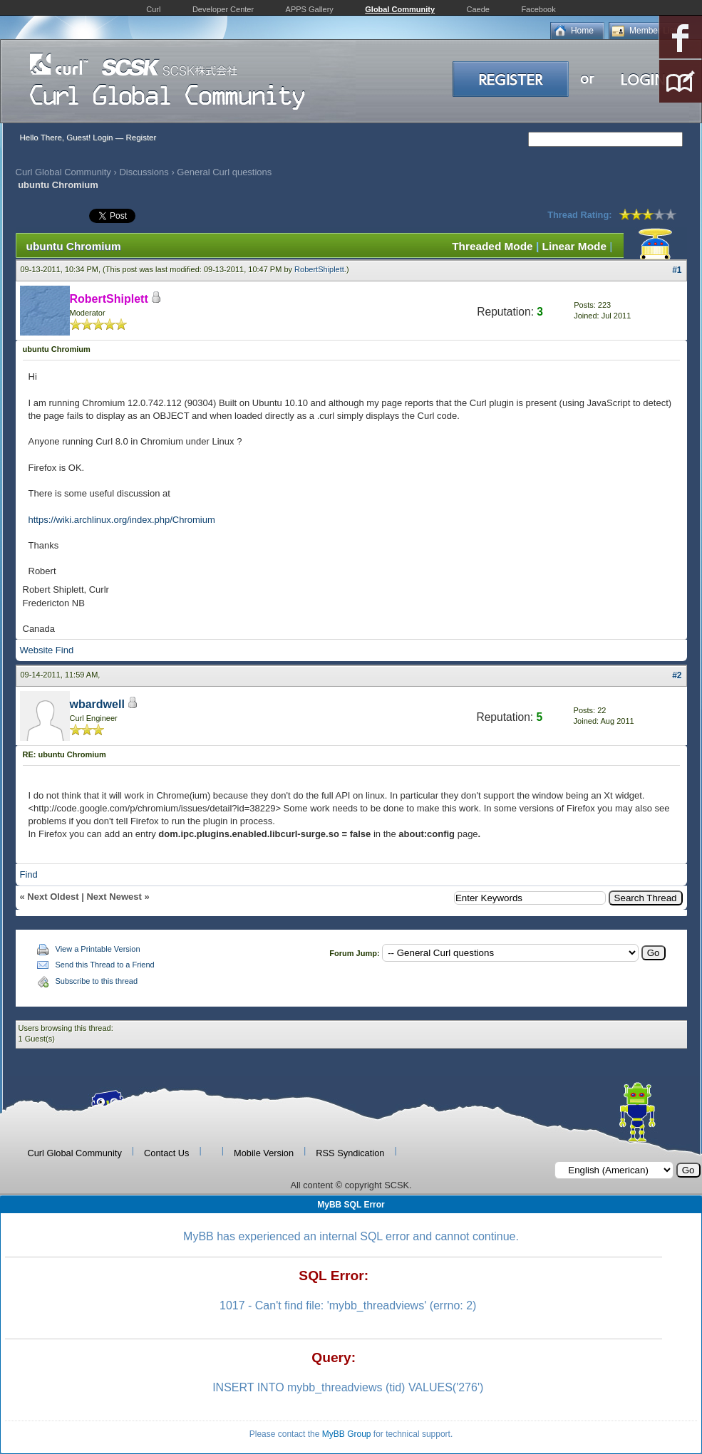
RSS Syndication (350, 1153)
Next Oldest (52, 896)
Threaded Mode (492, 246)
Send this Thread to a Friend (105, 964)
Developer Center (223, 9)
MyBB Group (346, 1434)
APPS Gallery (310, 9)
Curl (153, 9)
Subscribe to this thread (97, 981)
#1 (676, 270)
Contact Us (166, 1153)
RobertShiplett (319, 269)
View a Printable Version (98, 949)
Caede (478, 9)
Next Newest (113, 896)
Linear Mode (574, 246)
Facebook (538, 9)
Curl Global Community (63, 172)
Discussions (143, 172)
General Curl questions (224, 172)
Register (140, 137)
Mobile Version (264, 1153)
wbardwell (97, 704)
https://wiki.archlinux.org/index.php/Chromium (122, 519)
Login (103, 137)
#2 (676, 675)
